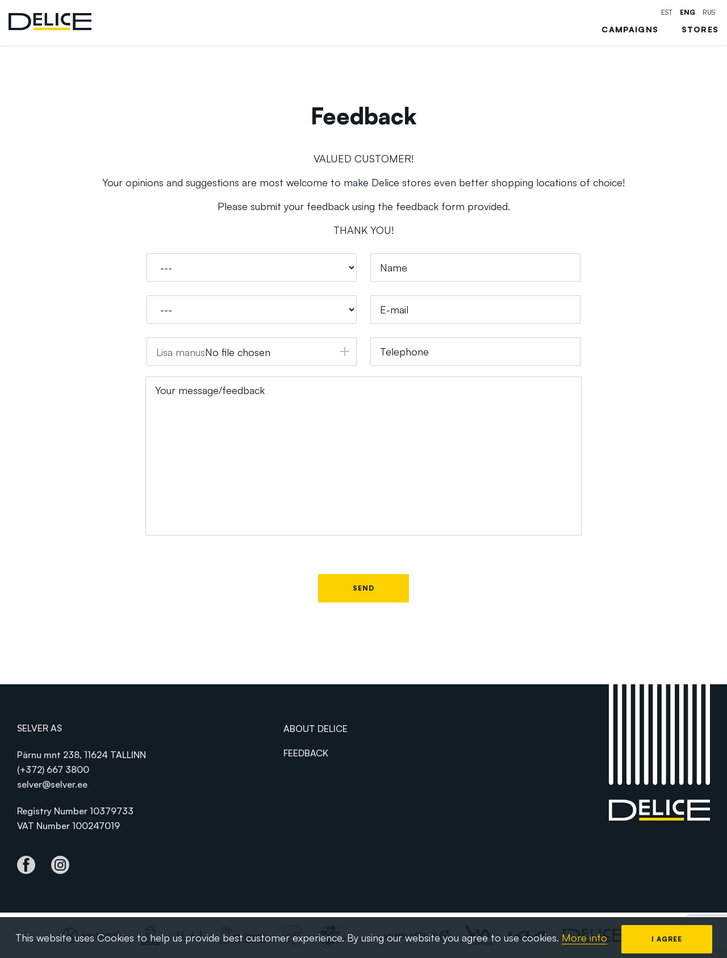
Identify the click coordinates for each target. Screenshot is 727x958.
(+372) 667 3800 (53, 769)
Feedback (305, 753)
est (666, 12)
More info (584, 937)
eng (687, 12)
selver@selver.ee (52, 784)
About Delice (315, 728)
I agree (666, 939)
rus (709, 12)
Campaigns (629, 30)
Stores (700, 30)
